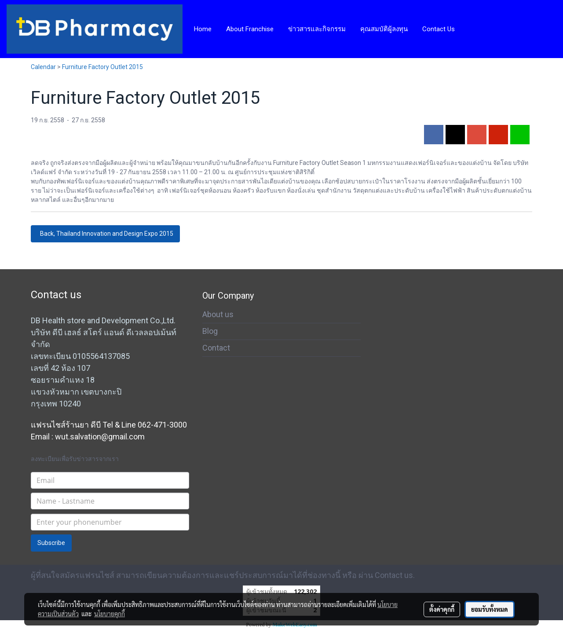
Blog (210, 331)
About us (218, 314)
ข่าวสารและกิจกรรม (317, 29)
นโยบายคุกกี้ (109, 614)
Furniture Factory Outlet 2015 (102, 66)
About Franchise (250, 29)
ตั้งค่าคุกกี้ (441, 609)
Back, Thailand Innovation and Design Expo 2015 (105, 233)
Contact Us (438, 29)
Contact (216, 347)
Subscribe (51, 542)
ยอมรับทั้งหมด (489, 609)
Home (203, 29)
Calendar (43, 66)
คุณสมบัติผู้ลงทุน (384, 29)
